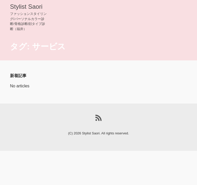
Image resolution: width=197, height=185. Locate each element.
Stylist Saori (26, 6)
